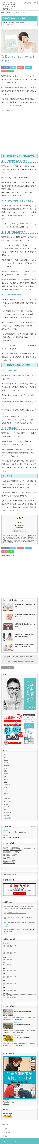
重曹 (5, 809)
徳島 (11, 990)
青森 (8, 945)
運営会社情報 (6, 1099)
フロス (5, 795)
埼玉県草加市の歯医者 (8, 861)
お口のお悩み (7, 784)
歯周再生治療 (7, 798)
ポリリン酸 (6, 806)
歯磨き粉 (6, 793)
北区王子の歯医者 (7, 857)
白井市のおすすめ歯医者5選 (21, 1037)
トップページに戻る (8, 667)
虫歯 (5, 776)
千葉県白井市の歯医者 (8, 858)
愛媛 (4, 990)
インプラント (7, 754)
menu (35, 2)
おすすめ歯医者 (7, 817)
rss (25, 3)
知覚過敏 (6, 773)
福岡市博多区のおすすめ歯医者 (10, 851)
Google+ (20, 67)
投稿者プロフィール (19, 531)
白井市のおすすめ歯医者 (9, 848)
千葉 (4, 953)
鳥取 (15, 983)
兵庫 (15, 976)
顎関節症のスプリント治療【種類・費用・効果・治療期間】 (25, 635)
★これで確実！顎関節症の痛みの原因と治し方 (25, 615)
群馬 (11, 952)
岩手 (11, 945)
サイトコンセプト (7, 1101)
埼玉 (15, 952)
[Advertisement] (19, 133)
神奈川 (11, 953)
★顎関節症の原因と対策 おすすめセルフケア (25, 625)
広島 (4, 983)
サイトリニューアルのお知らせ (11, 837)
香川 (8, 990)
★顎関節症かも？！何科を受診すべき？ (25, 605)
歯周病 (5, 782)
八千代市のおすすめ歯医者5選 (22, 1024)
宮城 (15, 945)
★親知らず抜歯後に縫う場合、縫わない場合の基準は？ (20, 917)
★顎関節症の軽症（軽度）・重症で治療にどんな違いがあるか (25, 645)
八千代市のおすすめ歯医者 (21, 848)
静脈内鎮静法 (7, 815)
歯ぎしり (6, 779)
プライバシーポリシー (8, 1102)
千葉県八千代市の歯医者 (9, 860)
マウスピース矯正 (8, 812)
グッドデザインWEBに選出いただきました (14, 832)
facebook (30, 3)
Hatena (28, 67)
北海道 (4, 945)
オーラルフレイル (8, 801)
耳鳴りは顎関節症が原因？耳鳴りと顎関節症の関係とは (21, 661)
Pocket (5, 71)
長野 (11, 959)
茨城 (4, 952)
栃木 (8, 952)
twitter (27, 3)
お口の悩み (22, 22)
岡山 (8, 983)
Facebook (5, 67)
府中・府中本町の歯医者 (9, 855)
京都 (8, 976)
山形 (8, 946)
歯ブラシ (6, 787)
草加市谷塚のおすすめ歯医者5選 (22, 1011)
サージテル (6, 804)
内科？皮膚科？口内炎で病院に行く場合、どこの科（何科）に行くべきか (19, 657)
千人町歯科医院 (8, 24)
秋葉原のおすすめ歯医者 (15, 850)
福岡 (4, 995)
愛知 (11, 970)
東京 (8, 953)
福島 (11, 946)
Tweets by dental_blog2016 (9, 874)
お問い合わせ (6, 1104)
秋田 (4, 946)
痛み (18, 22)
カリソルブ (6, 790)
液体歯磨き (6, 765)
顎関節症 (8, 12)
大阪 (11, 976)
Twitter (13, 67)
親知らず (6, 762)
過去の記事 (33, 826)
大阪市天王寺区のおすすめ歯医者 (11, 852)
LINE (11, 71)
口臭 (5, 757)
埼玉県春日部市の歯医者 (9, 863)
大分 (15, 995)
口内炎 (5, 768)
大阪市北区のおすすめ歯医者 (10, 854)
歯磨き (5, 770)
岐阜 (4, 970)
